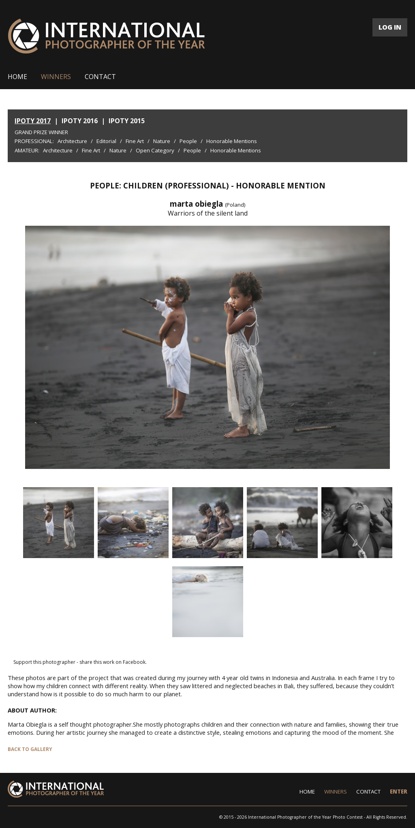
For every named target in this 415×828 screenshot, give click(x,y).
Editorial (106, 141)
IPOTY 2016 (80, 120)
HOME (17, 76)
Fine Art (135, 141)
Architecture (72, 141)
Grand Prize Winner (41, 132)
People (188, 141)
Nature (161, 141)
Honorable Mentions (231, 141)
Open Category (155, 150)
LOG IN (390, 27)
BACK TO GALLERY (30, 749)
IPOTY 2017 (33, 120)
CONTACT (100, 76)
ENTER (398, 791)
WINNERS (56, 76)
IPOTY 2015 (127, 120)
